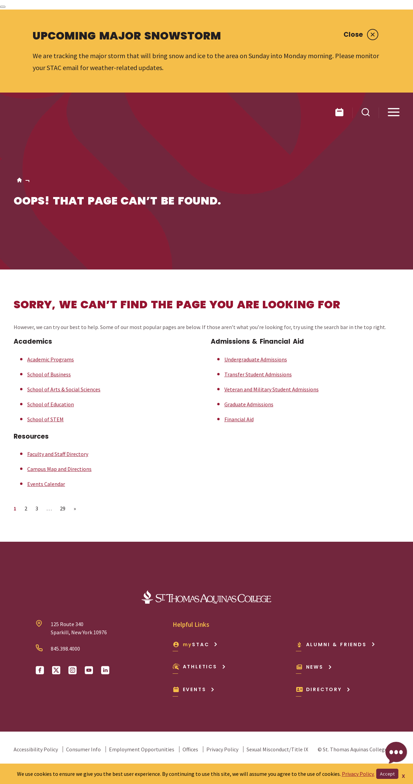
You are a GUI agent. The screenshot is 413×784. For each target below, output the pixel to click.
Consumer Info (83, 749)
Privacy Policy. (358, 773)
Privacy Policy (222, 749)
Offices (190, 749)
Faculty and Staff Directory (57, 454)
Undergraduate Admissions (255, 359)
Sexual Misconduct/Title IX (277, 749)
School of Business (49, 374)
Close (361, 34)
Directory (323, 689)
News (314, 667)
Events (194, 689)
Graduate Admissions (248, 404)
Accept (387, 774)
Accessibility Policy (36, 749)
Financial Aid (239, 419)
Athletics (199, 666)
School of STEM (45, 419)
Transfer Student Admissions (258, 374)
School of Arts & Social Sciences (63, 389)
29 (62, 508)
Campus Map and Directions (59, 469)
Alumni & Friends (336, 644)
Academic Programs (50, 359)
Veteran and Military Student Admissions (271, 389)
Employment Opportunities (141, 749)
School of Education (50, 404)
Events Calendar (46, 483)
